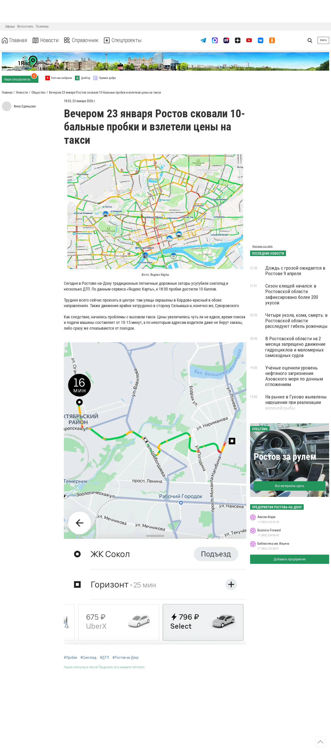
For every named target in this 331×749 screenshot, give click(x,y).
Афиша (10, 26)
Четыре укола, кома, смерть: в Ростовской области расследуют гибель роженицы (296, 320)
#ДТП (104, 658)
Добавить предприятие (290, 559)
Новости (46, 40)
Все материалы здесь (289, 486)
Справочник (81, 40)
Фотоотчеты (25, 26)
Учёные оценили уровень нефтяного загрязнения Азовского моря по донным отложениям (294, 376)
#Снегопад (88, 658)
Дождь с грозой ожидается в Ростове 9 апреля (295, 270)
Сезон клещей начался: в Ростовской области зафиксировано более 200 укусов (291, 294)
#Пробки (70, 658)
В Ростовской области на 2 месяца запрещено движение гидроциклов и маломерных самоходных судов (295, 347)
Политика (42, 26)
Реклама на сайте (262, 246)
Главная (14, 40)
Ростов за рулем (285, 456)
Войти (323, 40)
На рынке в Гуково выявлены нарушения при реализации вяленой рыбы (296, 402)
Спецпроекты (123, 40)
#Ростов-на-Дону (125, 658)
